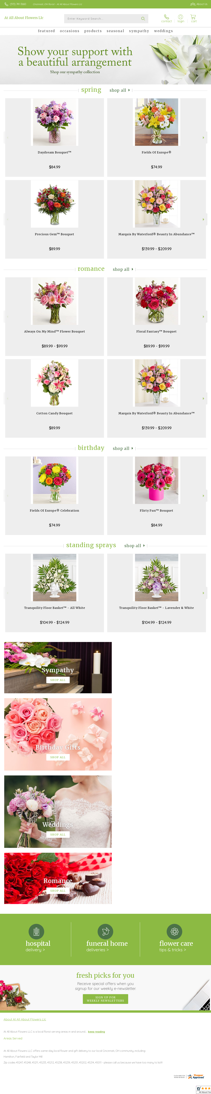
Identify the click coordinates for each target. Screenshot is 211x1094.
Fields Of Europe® (157, 152)
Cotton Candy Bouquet (54, 413)
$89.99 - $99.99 (55, 346)
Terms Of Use (135, 1090)
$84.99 (54, 166)
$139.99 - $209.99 (157, 248)
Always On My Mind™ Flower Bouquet (54, 331)
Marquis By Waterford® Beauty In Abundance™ (156, 234)
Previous (7, 138)
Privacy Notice (154, 1090)
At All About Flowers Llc (23, 18)
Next (203, 138)
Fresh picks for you (105, 847)
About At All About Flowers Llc (25, 886)
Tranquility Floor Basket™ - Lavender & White (156, 608)
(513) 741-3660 (18, 4)
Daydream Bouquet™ (54, 152)
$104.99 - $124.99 (54, 622)
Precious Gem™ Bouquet (54, 234)
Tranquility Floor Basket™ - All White (54, 608)
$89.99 (54, 248)
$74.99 (156, 166)
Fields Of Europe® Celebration (54, 510)
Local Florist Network (177, 1090)
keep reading (96, 898)
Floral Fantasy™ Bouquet (156, 331)
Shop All (118, 90)
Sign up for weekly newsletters (105, 865)
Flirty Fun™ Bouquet (156, 510)
